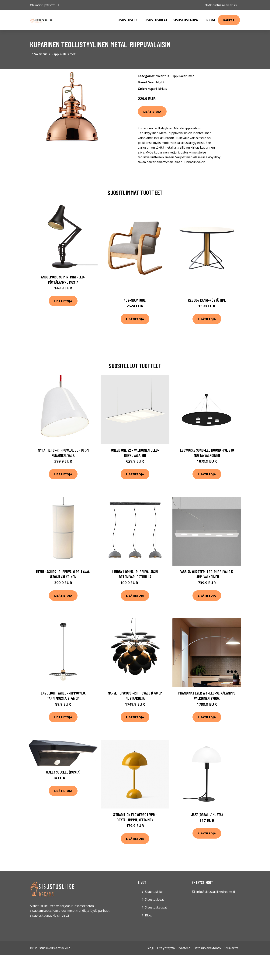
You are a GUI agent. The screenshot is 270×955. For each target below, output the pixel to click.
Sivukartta (231, 948)
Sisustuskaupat (186, 20)
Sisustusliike (128, 20)
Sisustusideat (156, 20)
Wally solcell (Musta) (63, 772)
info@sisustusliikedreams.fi (220, 5)
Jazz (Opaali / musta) (207, 814)
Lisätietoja (152, 111)
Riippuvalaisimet (64, 54)
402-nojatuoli (135, 300)
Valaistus (40, 54)
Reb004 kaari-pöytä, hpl (207, 300)
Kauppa (228, 20)
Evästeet (184, 948)
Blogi (210, 20)
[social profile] (58, 5)
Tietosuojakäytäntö (207, 948)
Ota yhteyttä (166, 948)
